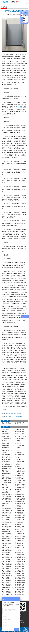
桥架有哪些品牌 (6, 459)
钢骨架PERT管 (6, 515)
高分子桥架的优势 (7, 564)
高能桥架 (17, 440)
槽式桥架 (4, 524)
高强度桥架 (5, 487)
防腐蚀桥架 (18, 443)
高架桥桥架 (5, 471)
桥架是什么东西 (19, 431)
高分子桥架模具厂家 (20, 538)
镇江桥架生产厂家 (7, 510)
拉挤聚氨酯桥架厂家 (20, 510)
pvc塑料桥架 (18, 452)
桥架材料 (17, 450)
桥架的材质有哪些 (7, 466)
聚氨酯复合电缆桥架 (20, 527)
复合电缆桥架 (5, 503)
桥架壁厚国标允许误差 (8, 522)
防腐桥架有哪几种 (20, 485)
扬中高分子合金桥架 (20, 547)
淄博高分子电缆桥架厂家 (22, 573)
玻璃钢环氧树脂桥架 (7, 499)
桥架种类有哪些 (6, 478)
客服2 (24, 20)
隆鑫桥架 (4, 431)
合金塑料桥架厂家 (20, 561)
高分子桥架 (19, 107)
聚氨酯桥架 (18, 489)
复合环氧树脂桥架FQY (21, 557)
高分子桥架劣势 (19, 529)
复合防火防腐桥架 (20, 559)
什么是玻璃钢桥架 (7, 501)
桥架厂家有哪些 (6, 496)
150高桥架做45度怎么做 (21, 438)
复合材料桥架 (5, 447)
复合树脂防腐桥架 (7, 557)
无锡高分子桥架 (6, 554)
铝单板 (17, 457)
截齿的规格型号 (6, 434)
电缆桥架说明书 (6, 589)
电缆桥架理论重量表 (7, 457)
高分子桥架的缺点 (7, 575)
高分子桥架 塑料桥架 (21, 594)
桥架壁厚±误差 (19, 522)
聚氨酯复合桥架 (19, 487)
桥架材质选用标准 (20, 580)
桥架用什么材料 (6, 454)
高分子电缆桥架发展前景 (22, 552)
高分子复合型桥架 (20, 578)
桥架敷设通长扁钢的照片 (9, 550)
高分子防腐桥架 (19, 564)
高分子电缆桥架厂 (20, 533)
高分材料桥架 (5, 436)
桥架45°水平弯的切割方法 (9, 489)
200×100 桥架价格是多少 (22, 436)
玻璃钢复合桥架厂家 (20, 496)
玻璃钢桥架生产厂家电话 (9, 464)
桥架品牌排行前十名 (20, 501)
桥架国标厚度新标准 (20, 471)
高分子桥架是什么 (7, 594)
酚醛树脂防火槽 (6, 573)
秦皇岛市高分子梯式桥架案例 (13, 413)
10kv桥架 (4, 545)
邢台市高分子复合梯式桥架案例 (14, 416)
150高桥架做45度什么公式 (9, 438)
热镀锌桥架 (18, 524)
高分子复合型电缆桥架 (8, 561)
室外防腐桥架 (5, 445)
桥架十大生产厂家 (20, 503)
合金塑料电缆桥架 (20, 582)
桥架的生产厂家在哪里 (8, 468)
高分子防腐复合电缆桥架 (9, 578)
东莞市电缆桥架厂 (20, 575)
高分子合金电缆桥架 (20, 589)
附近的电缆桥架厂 (7, 473)
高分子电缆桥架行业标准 (22, 554)
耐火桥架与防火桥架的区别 (9, 450)
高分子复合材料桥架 (20, 592)
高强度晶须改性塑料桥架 (9, 517)
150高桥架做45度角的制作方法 (10, 482)
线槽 (3, 475)
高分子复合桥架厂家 (7, 552)
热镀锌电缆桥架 (6, 508)
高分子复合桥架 (6, 592)
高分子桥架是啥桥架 (20, 540)
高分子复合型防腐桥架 (8, 531)
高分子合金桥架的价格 (8, 547)
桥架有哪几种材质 (7, 494)
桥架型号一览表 (19, 434)
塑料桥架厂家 (19, 543)
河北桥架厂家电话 (20, 480)
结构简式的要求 (6, 543)
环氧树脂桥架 (19, 508)
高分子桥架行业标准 (20, 536)
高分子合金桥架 (19, 571)
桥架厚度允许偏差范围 (8, 513)
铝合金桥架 (5, 492)
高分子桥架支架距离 (7, 536)
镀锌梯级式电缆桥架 (20, 568)
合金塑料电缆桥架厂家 (21, 545)
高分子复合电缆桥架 (20, 566)
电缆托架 (17, 464)
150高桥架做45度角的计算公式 (10, 480)
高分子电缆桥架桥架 (7, 582)
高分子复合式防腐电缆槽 (9, 559)
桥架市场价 (18, 506)
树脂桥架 (17, 492)
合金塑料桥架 (19, 550)
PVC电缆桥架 (19, 513)
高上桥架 (4, 440)
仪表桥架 (4, 452)
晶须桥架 (17, 447)
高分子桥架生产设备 (7, 585)
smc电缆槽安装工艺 (7, 587)
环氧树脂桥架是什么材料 (22, 494)
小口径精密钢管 (19, 429)
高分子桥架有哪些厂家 (8, 566)
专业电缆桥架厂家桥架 (8, 461)
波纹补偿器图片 (6, 429)
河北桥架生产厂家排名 (8, 520)
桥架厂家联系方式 (20, 482)
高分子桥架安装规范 (7, 538)
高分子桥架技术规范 (7, 540)
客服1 (24, 18)
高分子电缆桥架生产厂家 (9, 571)
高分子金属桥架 (6, 580)
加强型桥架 (18, 459)
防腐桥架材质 (19, 475)
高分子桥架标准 (6, 533)
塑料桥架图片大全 (7, 529)
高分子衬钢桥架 (6, 568)
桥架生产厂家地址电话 (21, 454)
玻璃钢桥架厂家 (6, 527)
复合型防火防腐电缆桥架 (22, 445)
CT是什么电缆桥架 (20, 499)
